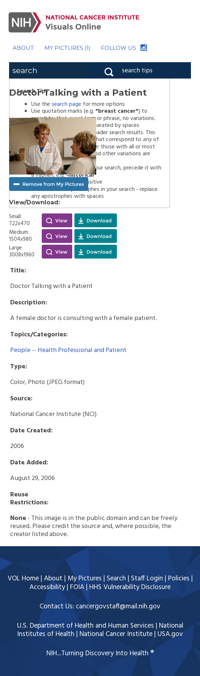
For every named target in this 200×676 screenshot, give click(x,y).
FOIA (77, 587)
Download (95, 220)
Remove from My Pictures (48, 184)
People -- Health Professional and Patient (68, 350)
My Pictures (85, 578)
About (53, 578)
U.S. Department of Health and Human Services (85, 625)
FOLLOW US (118, 47)
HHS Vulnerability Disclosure (130, 587)
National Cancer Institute (115, 634)
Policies (178, 578)
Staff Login (147, 578)
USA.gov (170, 634)
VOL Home (23, 578)
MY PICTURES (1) (67, 47)
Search (116, 578)
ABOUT (23, 47)
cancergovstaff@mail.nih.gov (118, 606)
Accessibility (47, 587)
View (57, 220)
